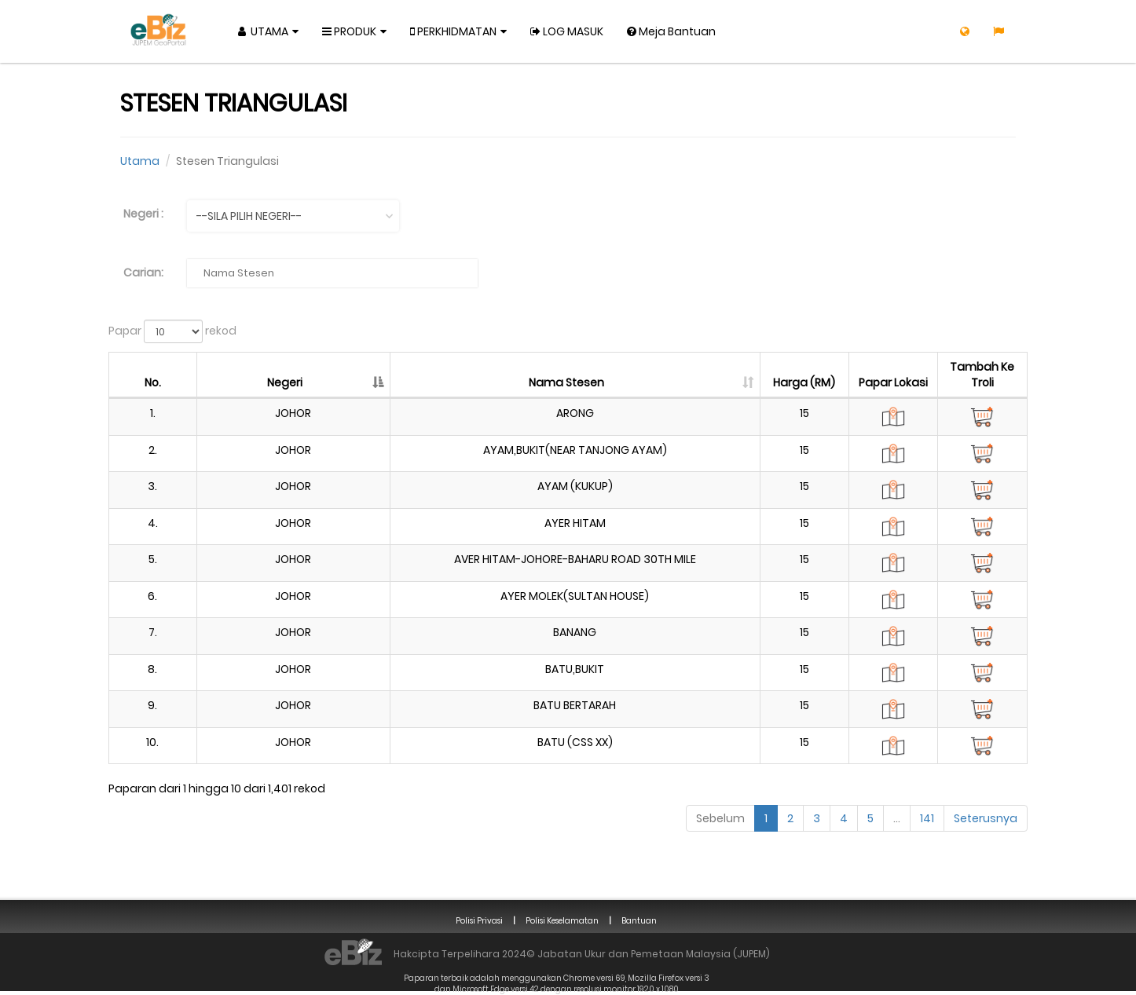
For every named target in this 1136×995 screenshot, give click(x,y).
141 (927, 818)
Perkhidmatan (453, 31)
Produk (349, 31)
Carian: (143, 272)
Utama (263, 31)
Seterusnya (985, 818)
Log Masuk (566, 31)
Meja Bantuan (671, 31)
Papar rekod (172, 331)
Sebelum (720, 818)
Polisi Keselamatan (562, 921)
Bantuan (639, 921)
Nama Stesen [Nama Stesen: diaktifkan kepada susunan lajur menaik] (566, 382)
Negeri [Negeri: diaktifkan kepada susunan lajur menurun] (284, 382)
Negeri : (143, 213)
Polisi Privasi (479, 921)
